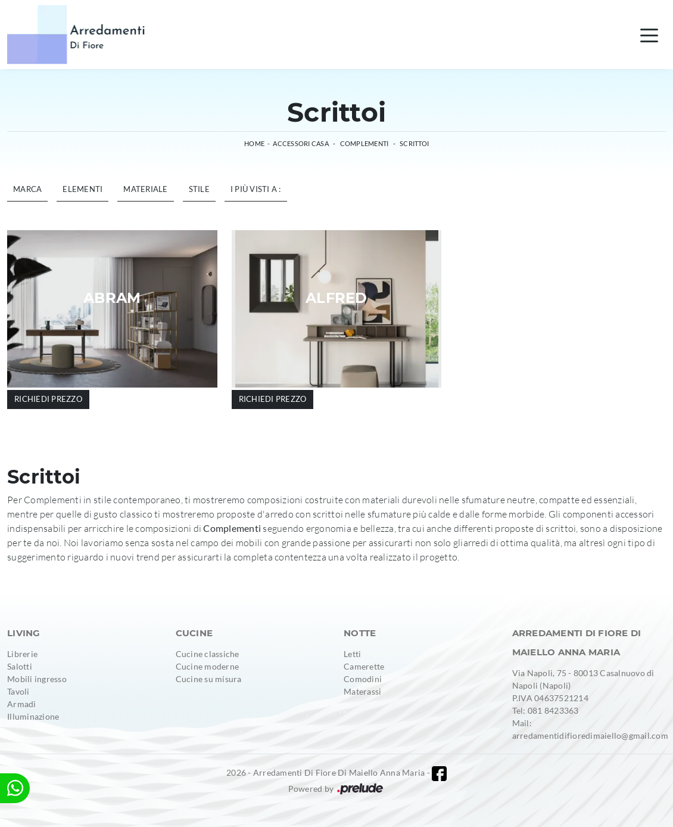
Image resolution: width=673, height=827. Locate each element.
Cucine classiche (207, 654)
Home (254, 143)
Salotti (19, 666)
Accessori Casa (301, 143)
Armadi (21, 704)
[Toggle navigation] (649, 35)
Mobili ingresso (37, 679)
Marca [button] (27, 189)
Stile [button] (199, 189)
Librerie (22, 654)
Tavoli (18, 691)
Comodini (363, 679)
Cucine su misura (209, 679)
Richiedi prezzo (48, 399)
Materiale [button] (145, 189)
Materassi (362, 691)
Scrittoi (414, 143)
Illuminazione (33, 716)
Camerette (364, 666)
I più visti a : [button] (255, 189)
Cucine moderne (207, 666)
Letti (352, 654)
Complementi (364, 143)
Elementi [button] (82, 189)
